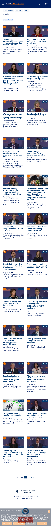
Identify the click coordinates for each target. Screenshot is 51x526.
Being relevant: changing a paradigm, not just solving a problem (37, 415)
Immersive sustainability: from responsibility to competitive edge (37, 228)
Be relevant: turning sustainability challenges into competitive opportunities (37, 453)
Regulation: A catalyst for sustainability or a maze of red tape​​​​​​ (37, 41)
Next (33, 477)
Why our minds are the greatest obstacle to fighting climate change (12, 116)
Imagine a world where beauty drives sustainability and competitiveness (12, 341)
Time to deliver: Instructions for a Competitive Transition (36, 153)
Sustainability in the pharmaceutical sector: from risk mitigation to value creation (12, 378)
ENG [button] (46, 4)
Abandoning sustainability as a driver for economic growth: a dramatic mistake (13, 42)
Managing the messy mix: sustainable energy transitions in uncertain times (13, 154)
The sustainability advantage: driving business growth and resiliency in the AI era (12, 191)
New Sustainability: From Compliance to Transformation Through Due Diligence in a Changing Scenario (13, 80)
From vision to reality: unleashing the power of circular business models (37, 266)
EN (22, 27)
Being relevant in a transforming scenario (12, 414)
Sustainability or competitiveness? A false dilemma (13, 228)
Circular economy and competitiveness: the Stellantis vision (12, 303)
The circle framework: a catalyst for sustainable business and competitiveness (12, 266)
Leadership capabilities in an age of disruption (37, 78)
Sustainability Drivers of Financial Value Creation (36, 115)
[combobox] (8, 10)
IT (19, 27)
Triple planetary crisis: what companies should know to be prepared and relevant (36, 378)
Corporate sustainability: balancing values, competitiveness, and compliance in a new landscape (37, 305)
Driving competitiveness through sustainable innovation (37, 340)
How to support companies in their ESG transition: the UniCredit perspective (13, 453)
